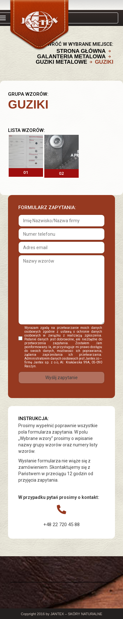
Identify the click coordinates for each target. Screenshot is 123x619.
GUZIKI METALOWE (61, 62)
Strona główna (81, 51)
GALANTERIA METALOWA (71, 56)
